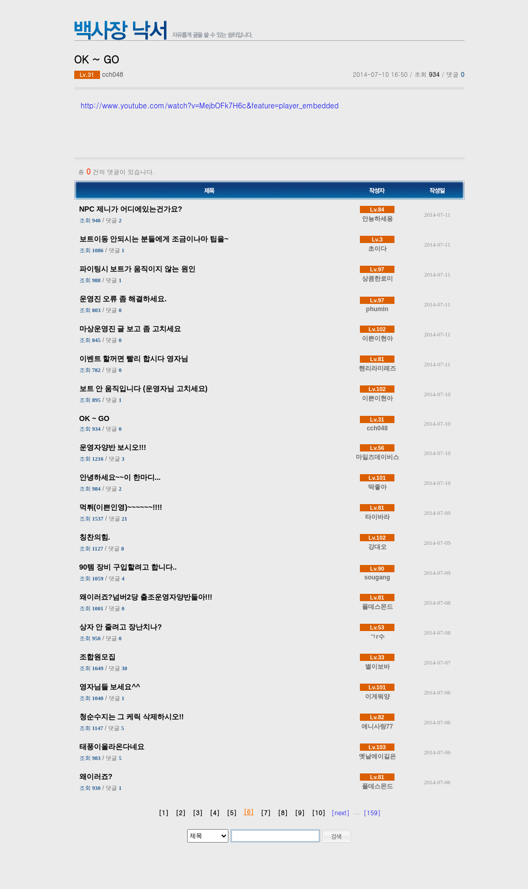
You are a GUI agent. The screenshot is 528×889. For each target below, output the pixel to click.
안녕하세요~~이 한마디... (120, 477)
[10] (318, 812)
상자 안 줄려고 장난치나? (120, 627)
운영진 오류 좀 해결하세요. (123, 299)
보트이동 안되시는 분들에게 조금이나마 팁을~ (154, 239)
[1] (164, 812)
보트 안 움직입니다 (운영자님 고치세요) (143, 388)
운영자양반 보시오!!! (112, 447)
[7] (266, 812)
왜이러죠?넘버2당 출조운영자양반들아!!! (145, 597)
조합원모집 (97, 657)
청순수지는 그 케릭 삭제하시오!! (131, 717)
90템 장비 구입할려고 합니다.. (128, 567)
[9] (300, 812)
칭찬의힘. (94, 537)
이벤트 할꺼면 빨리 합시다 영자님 (134, 358)
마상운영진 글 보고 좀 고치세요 (130, 329)
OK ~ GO (94, 418)
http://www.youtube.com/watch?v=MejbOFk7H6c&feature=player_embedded (210, 105)
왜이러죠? (96, 776)
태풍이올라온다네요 (111, 746)
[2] (181, 812)
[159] (372, 812)
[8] (283, 812)
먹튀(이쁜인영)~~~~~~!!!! (120, 507)
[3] (198, 812)
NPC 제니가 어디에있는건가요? (131, 209)
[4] (215, 812)
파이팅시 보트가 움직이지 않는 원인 (137, 269)
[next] (341, 812)
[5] (232, 812)
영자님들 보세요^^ (109, 687)
